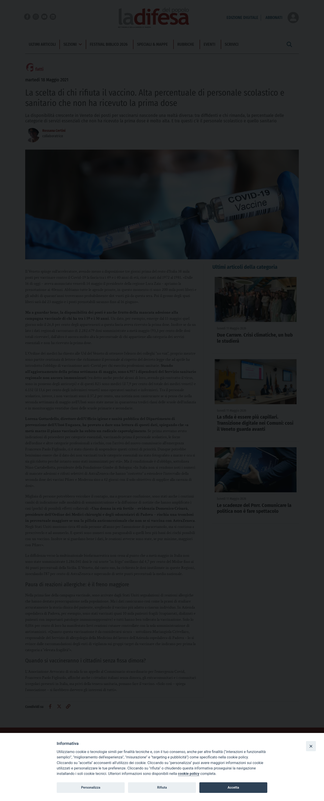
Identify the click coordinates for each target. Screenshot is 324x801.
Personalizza (90, 787)
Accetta (233, 787)
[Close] (311, 746)
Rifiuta (162, 787)
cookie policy (188, 773)
